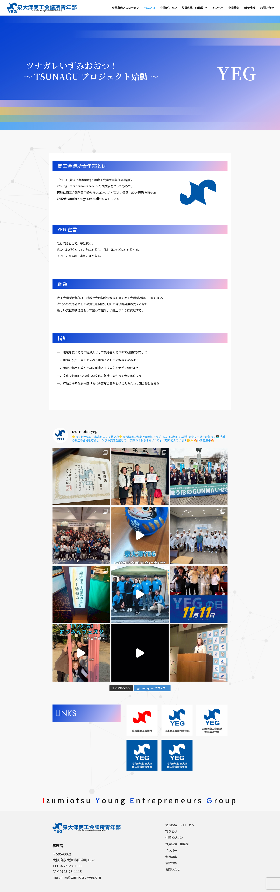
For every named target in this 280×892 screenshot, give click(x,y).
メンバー (217, 7)
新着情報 (249, 7)
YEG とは (171, 831)
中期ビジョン (168, 7)
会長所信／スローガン (125, 7)
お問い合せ (267, 7)
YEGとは (149, 7)
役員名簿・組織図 (192, 7)
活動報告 (171, 863)
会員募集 (233, 7)
